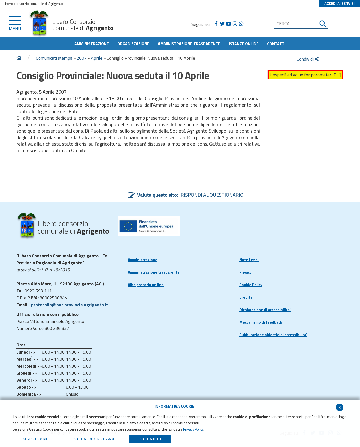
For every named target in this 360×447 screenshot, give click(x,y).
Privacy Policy (193, 429)
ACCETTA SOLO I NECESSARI (94, 439)
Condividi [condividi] (308, 59)
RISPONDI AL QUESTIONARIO (212, 195)
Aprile (96, 58)
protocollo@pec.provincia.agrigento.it (69, 305)
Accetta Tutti (150, 439)
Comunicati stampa (54, 58)
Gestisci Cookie (35, 439)
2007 (82, 58)
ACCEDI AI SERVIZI (339, 3)
